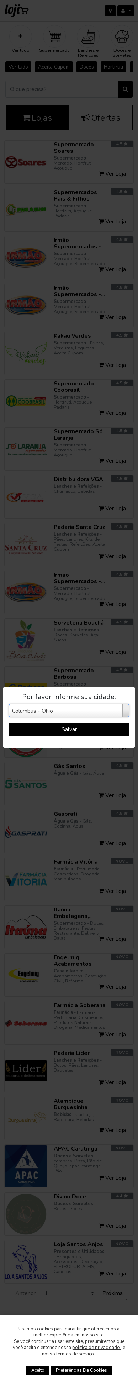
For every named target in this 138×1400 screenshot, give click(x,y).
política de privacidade (96, 1347)
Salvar (69, 729)
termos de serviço (75, 1354)
